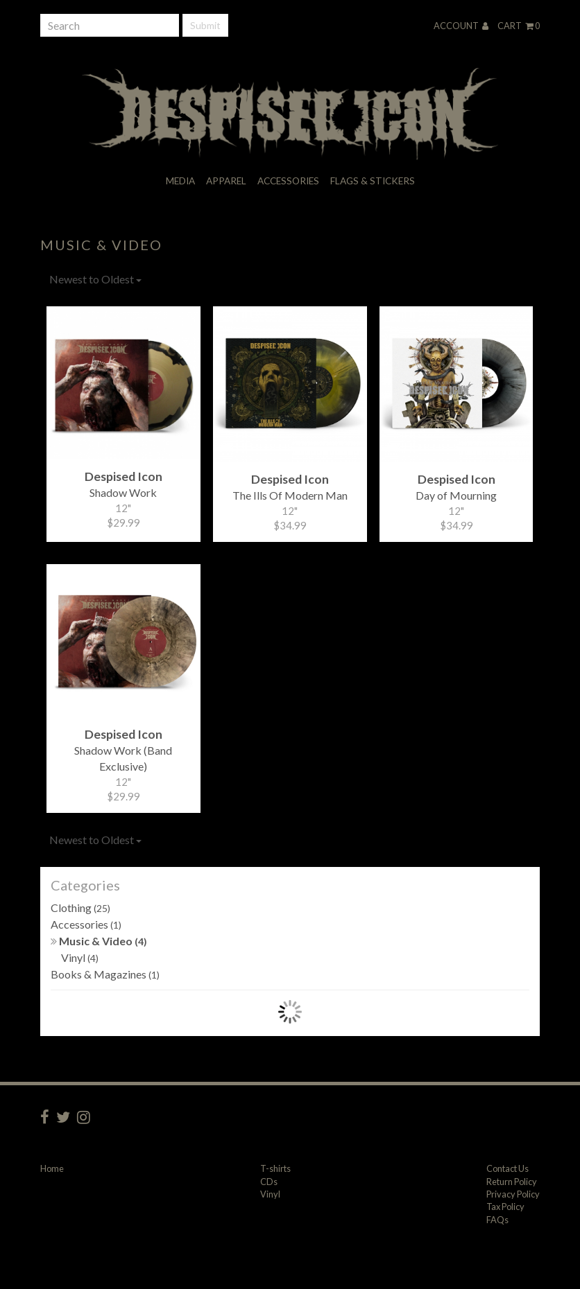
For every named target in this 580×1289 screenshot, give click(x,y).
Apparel (226, 180)
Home (52, 1168)
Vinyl (80, 957)
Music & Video (99, 940)
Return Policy (511, 1181)
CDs (269, 1181)
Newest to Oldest (95, 279)
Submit (205, 25)
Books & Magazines (105, 974)
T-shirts (275, 1168)
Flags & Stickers (372, 180)
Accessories (288, 180)
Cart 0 (518, 25)
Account (461, 25)
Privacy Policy (513, 1194)
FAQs (497, 1219)
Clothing (80, 907)
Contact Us (507, 1168)
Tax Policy (505, 1206)
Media (180, 180)
